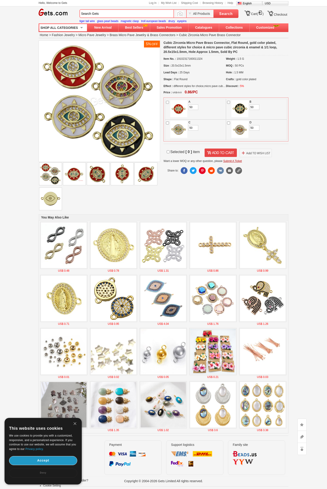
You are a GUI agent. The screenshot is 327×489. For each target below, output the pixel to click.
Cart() (257, 14)
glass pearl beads (107, 21)
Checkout (280, 14)
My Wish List (168, 3)
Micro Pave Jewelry (92, 35)
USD (267, 3)
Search (226, 14)
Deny (43, 473)
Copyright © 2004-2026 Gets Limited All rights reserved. (163, 481)
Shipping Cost (189, 3)
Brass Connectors (162, 35)
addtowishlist (255, 153)
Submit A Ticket (232, 161)
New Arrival (103, 27)
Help (230, 3)
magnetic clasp (130, 21)
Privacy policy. (34, 449)
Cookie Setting (52, 485)
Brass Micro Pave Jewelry (128, 35)
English (247, 3)
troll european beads (153, 21)
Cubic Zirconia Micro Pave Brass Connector (210, 35)
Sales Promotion (169, 27)
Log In (152, 3)
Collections (234, 27)
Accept (43, 460)
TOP (302, 449)
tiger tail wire (87, 21)
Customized (265, 27)
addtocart (220, 153)
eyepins (181, 21)
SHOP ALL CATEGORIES (59, 28)
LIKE (302, 425)
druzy (171, 21)
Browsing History (213, 3)
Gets (53, 12)
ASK (302, 437)
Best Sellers (134, 27)
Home (44, 35)
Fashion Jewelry (63, 35)
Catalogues (203, 27)
